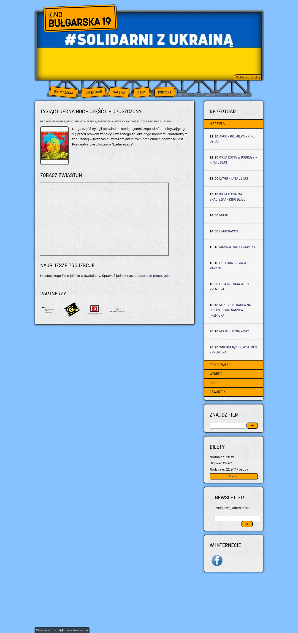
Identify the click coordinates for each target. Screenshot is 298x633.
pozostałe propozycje (153, 275)
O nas (141, 92)
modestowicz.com (74, 630)
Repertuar (93, 92)
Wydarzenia (63, 92)
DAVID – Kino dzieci (233, 178)
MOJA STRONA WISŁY (234, 331)
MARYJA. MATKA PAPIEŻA (237, 247)
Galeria (119, 92)
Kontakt (164, 92)
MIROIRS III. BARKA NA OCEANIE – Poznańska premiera (230, 310)
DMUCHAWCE (229, 231)
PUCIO (223, 215)
